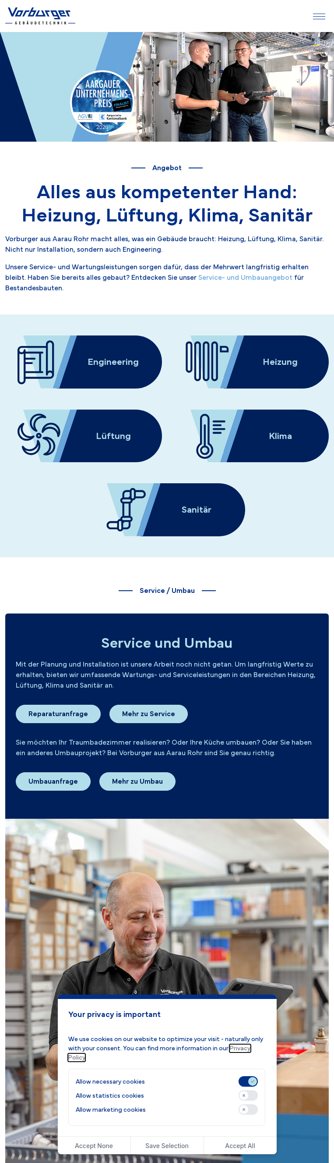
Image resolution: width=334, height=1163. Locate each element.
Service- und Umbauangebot (245, 278)
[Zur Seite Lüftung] (83, 436)
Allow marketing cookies (111, 1109)
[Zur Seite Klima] (250, 436)
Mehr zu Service (148, 714)
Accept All (240, 1145)
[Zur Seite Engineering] (83, 362)
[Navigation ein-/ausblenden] (319, 16)
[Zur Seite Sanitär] (167, 509)
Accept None (94, 1145)
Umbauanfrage (53, 781)
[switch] (248, 1081)
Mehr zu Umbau (137, 781)
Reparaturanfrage (58, 714)
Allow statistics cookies (110, 1095)
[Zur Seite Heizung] (250, 362)
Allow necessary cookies (110, 1081)
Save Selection (167, 1145)
